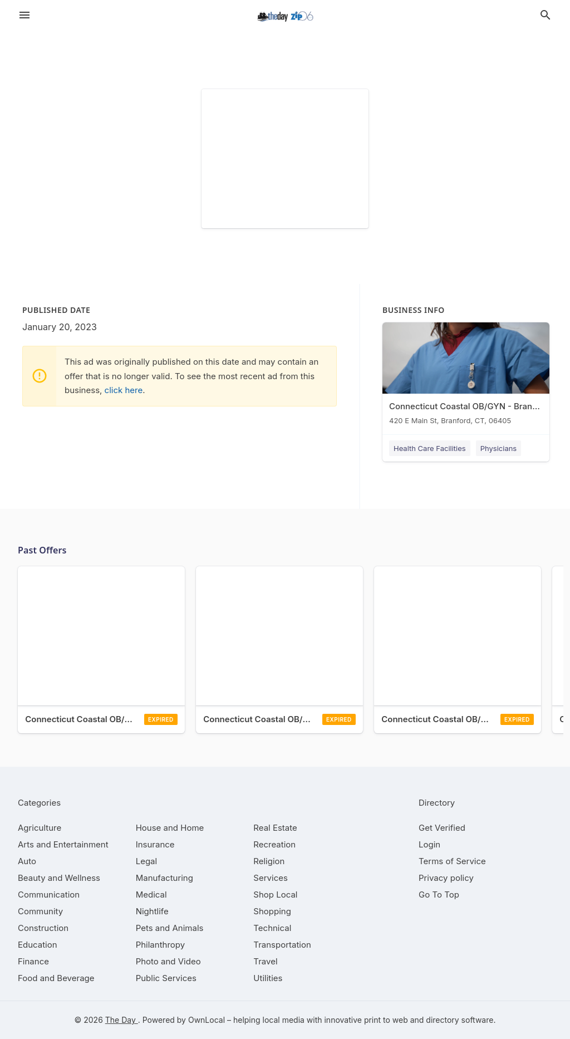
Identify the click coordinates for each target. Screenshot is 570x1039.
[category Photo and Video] (168, 961)
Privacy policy (446, 878)
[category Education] (37, 944)
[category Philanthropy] (160, 944)
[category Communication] (49, 894)
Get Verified (442, 827)
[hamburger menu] (24, 15)
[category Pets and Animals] (170, 928)
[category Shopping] (272, 911)
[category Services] (270, 878)
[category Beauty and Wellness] (59, 878)
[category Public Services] (166, 978)
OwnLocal (206, 1020)
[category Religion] (268, 861)
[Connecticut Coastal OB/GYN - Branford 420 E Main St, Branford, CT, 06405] (466, 376)
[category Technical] (272, 928)
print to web (386, 1020)
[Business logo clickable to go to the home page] (285, 16)
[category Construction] (43, 928)
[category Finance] (33, 961)
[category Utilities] (267, 978)
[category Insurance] (155, 844)
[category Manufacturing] (164, 878)
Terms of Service (452, 861)
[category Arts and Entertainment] (63, 844)
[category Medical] (151, 894)
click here (124, 390)
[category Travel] (265, 961)
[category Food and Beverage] (56, 978)
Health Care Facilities (430, 448)
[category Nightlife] (152, 911)
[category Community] (40, 911)
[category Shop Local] (275, 894)
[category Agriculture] (39, 827)
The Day (121, 1020)
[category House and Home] (170, 827)
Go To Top (439, 894)
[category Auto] (27, 861)
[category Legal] (146, 861)
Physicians (498, 448)
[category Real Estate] (275, 827)
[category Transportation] (282, 944)
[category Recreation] (274, 844)
